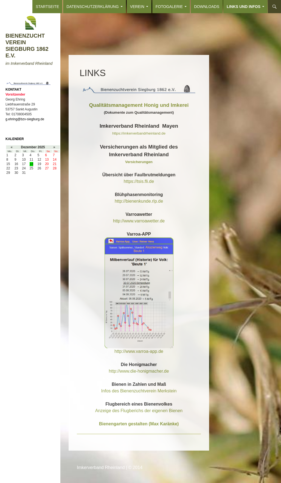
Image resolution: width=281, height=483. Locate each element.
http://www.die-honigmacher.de (139, 371)
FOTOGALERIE (169, 6)
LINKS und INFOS (243, 6)
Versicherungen (139, 162)
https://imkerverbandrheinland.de (138, 133)
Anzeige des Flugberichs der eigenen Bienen (138, 410)
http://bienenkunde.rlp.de (139, 201)
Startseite (47, 6)
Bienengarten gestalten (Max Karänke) (139, 423)
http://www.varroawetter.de (139, 221)
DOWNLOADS (206, 6)
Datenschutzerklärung (92, 6)
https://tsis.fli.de (139, 181)
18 (31, 164)
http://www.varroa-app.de (138, 351)
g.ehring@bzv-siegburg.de (24, 119)
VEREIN (137, 6)
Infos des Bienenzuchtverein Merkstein (139, 391)
